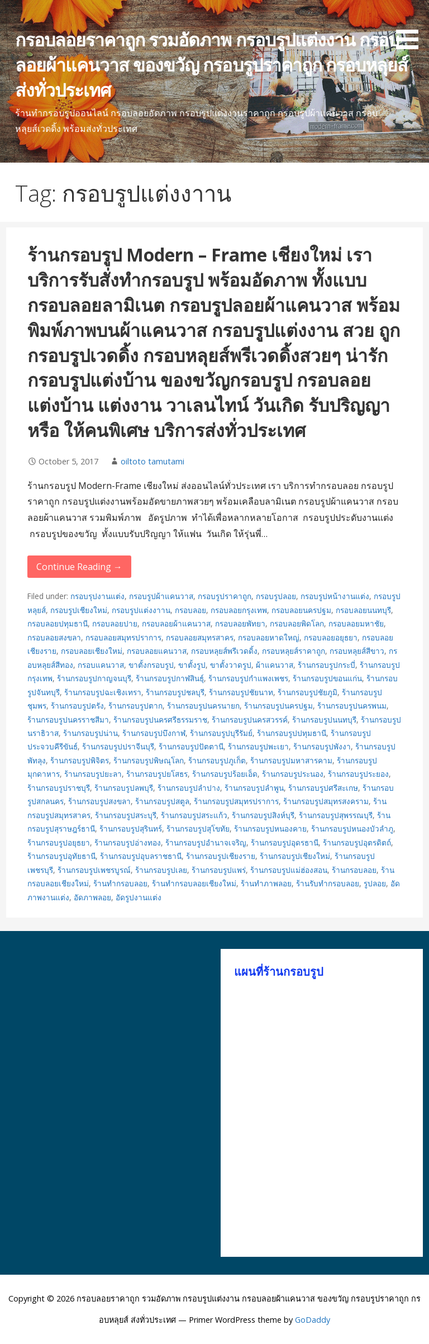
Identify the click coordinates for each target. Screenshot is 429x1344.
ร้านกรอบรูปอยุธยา (58, 842)
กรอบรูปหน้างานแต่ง (335, 596)
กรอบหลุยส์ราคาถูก (293, 650)
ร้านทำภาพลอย (266, 883)
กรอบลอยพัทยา (240, 623)
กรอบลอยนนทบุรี (363, 610)
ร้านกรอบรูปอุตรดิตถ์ (357, 842)
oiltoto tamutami (152, 461)
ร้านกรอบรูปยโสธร (157, 773)
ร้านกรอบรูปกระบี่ (326, 664)
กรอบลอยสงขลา (54, 637)
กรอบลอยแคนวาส (157, 650)
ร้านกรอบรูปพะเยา (258, 746)
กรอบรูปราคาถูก (224, 596)
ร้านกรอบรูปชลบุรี (175, 692)
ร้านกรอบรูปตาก (135, 705)
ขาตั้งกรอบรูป (151, 664)
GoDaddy (312, 1319)
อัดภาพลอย (92, 897)
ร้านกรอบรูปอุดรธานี (284, 842)
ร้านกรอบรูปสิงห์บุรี (263, 815)
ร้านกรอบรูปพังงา (322, 746)
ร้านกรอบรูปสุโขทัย (198, 828)
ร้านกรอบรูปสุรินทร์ (130, 828)
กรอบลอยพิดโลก (297, 623)
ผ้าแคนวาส (274, 664)
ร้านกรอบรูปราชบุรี (58, 787)
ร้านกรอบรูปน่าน (90, 733)
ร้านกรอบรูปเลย (161, 870)
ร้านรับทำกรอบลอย (327, 883)
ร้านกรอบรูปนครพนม (352, 705)
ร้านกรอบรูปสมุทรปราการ (236, 801)
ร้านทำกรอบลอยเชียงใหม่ (194, 883)
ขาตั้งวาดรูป (230, 664)
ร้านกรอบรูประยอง (358, 773)
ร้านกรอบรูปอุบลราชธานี (141, 856)
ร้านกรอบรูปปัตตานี (191, 746)
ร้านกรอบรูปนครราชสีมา (68, 719)
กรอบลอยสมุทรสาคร (199, 637)
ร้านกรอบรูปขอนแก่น (327, 678)
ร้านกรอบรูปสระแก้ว (194, 815)
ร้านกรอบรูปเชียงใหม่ (295, 856)
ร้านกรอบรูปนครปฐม (278, 705)
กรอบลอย (190, 610)
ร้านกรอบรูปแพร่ (219, 870)
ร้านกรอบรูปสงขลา (99, 801)
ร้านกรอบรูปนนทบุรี (324, 719)
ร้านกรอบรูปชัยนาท (241, 692)
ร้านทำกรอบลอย (120, 883)
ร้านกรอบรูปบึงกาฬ (153, 733)
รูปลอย (375, 883)
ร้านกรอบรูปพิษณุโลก (148, 760)
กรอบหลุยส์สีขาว (357, 650)
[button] (411, 26)
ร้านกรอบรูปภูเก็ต (217, 760)
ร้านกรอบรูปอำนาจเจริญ (205, 842)
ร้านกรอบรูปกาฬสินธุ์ (170, 678)
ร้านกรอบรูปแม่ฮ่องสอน (288, 870)
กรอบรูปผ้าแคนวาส (161, 596)
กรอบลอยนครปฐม (301, 610)
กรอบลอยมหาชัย (356, 623)
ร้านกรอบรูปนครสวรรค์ (250, 719)
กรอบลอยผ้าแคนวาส (176, 623)
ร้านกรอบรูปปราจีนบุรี (118, 746)
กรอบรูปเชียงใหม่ (78, 610)
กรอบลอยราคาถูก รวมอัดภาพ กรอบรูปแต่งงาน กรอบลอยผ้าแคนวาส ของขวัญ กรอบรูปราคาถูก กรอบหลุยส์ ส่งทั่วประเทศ (211, 64)
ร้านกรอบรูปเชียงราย (220, 856)
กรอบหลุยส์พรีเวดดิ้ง (224, 650)
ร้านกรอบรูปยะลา (93, 773)
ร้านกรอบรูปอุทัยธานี (61, 856)
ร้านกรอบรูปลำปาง (189, 787)
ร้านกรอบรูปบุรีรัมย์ (221, 733)
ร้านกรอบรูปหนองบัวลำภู (352, 828)
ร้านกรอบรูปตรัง (77, 705)
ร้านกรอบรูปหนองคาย (270, 828)
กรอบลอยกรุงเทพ (239, 610)
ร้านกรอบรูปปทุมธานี (291, 733)
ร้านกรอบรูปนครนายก (203, 705)
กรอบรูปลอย (276, 596)
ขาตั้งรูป (192, 664)
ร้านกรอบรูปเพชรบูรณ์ (94, 870)
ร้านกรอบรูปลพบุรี (123, 787)
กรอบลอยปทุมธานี (57, 623)
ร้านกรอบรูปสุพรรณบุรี (336, 815)
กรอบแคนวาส (101, 664)
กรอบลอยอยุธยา (331, 637)
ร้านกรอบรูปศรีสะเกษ (323, 787)
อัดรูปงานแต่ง (138, 897)
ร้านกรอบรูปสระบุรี (125, 815)
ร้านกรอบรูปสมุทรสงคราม (326, 801)
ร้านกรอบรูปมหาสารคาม (291, 760)
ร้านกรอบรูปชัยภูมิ (307, 692)
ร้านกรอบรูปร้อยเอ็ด (225, 773)
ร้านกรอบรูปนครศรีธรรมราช (160, 719)
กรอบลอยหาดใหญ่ (268, 637)
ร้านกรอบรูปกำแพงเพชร (248, 678)
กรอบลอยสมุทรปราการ (123, 637)
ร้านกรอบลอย (354, 870)
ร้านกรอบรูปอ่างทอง (127, 842)
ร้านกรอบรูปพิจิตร (79, 760)
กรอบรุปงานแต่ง (97, 596)
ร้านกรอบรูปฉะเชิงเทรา (102, 692)
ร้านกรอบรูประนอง (292, 773)
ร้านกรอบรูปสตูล (162, 801)
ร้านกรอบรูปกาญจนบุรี (94, 678)
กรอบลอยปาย (114, 623)
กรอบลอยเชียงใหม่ (91, 650)
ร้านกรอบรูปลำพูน (254, 787)
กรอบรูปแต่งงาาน (141, 610)
